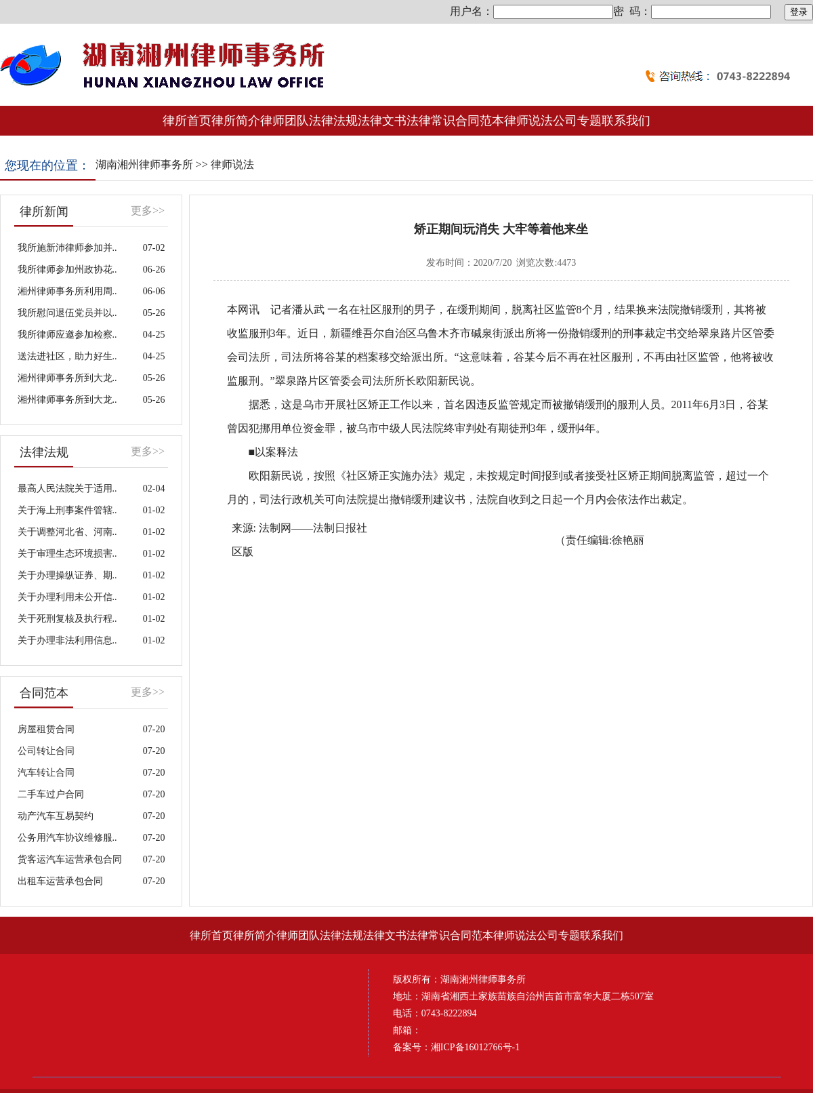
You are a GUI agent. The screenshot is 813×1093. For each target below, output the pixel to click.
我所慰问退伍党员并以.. (67, 313)
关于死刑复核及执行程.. (67, 619)
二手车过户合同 (51, 794)
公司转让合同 (46, 751)
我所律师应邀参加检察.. (67, 335)
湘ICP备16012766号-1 (475, 1047)
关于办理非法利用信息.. (67, 640)
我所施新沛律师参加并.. (67, 248)
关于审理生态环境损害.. (67, 554)
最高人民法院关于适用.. (67, 488)
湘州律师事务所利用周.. (67, 291)
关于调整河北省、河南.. (67, 532)
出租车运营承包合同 (60, 881)
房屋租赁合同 (46, 729)
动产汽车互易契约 (55, 816)
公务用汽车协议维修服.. (67, 838)
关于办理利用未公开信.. (67, 597)
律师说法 (232, 164)
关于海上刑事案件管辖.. (67, 510)
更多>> (148, 210)
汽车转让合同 (46, 773)
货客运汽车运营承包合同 (70, 859)
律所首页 (187, 120)
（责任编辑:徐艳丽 (599, 540)
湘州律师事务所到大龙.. (67, 378)
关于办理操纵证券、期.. (67, 575)
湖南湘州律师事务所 (144, 164)
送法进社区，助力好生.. (67, 356)
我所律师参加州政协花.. (67, 269)
